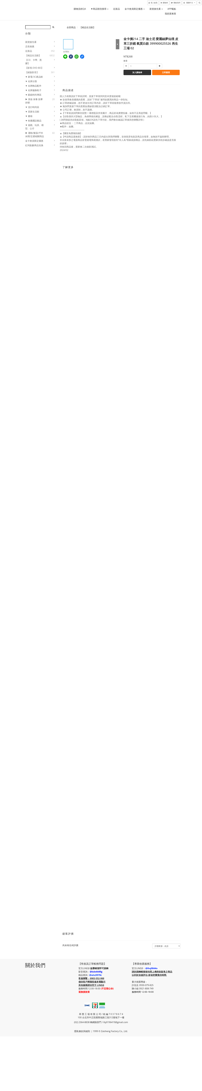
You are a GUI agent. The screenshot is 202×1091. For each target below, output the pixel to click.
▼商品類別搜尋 (99, 8)
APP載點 (171, 8)
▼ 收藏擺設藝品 (33, 120)
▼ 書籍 (29, 116)
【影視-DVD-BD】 (34, 67)
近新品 (116, 8)
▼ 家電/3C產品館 (34, 76)
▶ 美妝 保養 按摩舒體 (34, 101)
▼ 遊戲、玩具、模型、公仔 (34, 127)
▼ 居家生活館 (32, 111)
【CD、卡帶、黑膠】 (33, 61)
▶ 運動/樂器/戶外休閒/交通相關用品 (34, 134)
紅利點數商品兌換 (34, 145)
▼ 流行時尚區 (32, 107)
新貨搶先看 (156, 8)
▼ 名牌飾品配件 (33, 85)
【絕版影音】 (32, 72)
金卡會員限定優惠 (135, 8)
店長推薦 (29, 46)
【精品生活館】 (33, 55)
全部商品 (71, 27)
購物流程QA (80, 8)
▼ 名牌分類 (31, 81)
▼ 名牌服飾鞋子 (33, 90)
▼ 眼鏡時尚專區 (33, 94)
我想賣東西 (170, 13)
